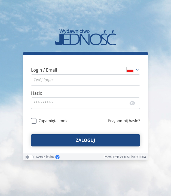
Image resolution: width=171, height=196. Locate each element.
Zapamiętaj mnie (53, 120)
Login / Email (44, 70)
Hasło (36, 93)
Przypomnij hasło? (124, 120)
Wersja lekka (44, 157)
